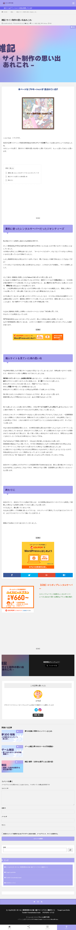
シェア (28, 927)
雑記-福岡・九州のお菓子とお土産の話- (39, 762)
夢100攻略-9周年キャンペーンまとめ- (39, 731)
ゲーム (20, 731)
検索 (4, 847)
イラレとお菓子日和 (43, 917)
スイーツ (20, 762)
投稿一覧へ (37, 715)
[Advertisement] (38, 201)
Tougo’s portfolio (11, 872)
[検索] (70, 850)
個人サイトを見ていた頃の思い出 (16, 176)
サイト (3, 825)
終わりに (9, 180)
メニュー (47, 927)
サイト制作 (34, 23)
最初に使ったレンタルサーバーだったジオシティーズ (22, 173)
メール (4, 816)
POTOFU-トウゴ (11, 883)
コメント (5, 788)
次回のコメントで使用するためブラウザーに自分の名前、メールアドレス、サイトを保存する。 (31, 833)
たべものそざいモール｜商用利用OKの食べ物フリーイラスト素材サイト (27, 867)
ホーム (9, 927)
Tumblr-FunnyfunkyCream (13, 877)
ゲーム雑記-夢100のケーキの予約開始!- (39, 746)
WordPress (54, 919)
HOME (5, 12)
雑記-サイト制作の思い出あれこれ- (26, 12)
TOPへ (66, 927)
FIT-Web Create (37, 919)
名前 (4, 808)
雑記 (12, 12)
